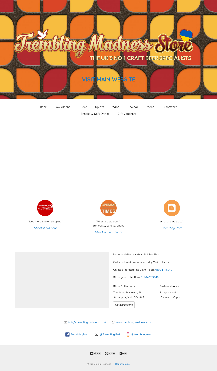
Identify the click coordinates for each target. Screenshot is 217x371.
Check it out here (45, 228)
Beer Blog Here (171, 228)
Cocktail (133, 107)
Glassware (170, 107)
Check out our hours (108, 232)
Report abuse (122, 364)
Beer (43, 107)
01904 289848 (150, 277)
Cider (83, 107)
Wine (115, 107)
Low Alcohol (63, 107)
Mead (150, 107)
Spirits (99, 107)
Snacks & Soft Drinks (95, 114)
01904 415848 (164, 269)
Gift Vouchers (127, 114)
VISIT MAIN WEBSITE (108, 79)
